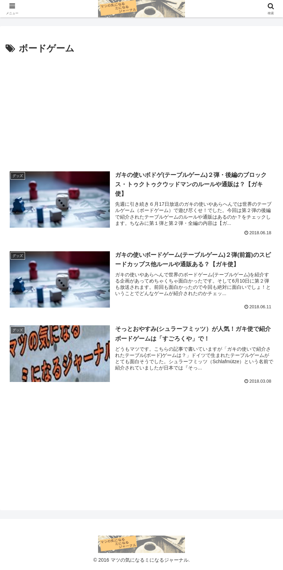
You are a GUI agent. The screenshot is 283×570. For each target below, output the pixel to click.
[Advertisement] (141, 108)
